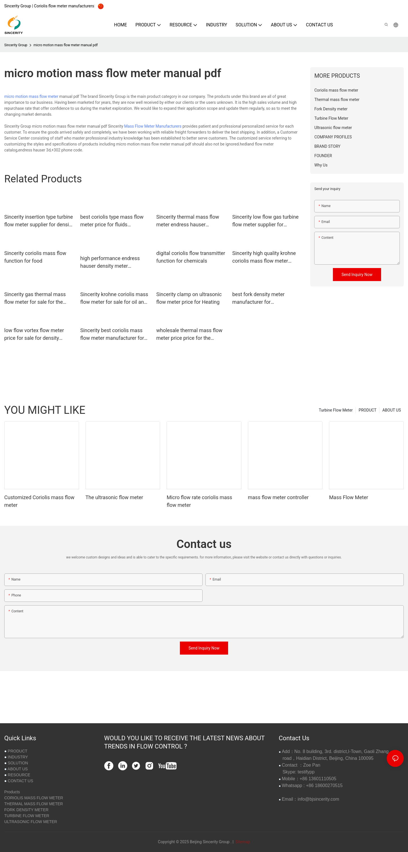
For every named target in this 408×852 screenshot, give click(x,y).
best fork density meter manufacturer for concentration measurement (264, 298)
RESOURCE (19, 775)
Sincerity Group (15, 45)
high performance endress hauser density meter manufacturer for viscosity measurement (110, 262)
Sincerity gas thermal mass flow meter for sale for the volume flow (35, 298)
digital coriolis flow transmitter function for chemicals (190, 257)
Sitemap (242, 842)
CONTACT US (20, 781)
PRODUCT (368, 410)
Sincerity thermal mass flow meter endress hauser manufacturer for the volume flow (188, 221)
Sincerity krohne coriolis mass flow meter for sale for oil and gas (114, 298)
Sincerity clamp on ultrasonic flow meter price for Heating (189, 298)
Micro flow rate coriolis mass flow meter (199, 501)
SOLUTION (18, 763)
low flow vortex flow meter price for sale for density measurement (34, 334)
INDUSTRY (18, 757)
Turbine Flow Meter (336, 410)
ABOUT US (391, 410)
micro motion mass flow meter (31, 96)
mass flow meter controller (278, 497)
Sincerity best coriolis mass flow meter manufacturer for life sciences (112, 334)
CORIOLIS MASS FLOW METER (33, 798)
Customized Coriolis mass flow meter (39, 501)
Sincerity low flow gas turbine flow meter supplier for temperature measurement (265, 221)
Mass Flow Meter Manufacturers (152, 126)
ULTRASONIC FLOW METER (30, 821)
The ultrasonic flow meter (114, 497)
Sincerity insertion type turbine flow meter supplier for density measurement (38, 221)
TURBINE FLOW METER (26, 815)
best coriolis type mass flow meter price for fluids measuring (111, 221)
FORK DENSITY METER (26, 809)
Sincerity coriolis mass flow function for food (35, 257)
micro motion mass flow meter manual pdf (65, 45)
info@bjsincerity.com (318, 799)
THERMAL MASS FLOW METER (33, 804)
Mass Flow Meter (348, 497)
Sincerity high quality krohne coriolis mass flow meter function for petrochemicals (264, 257)
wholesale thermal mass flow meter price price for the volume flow (189, 334)
